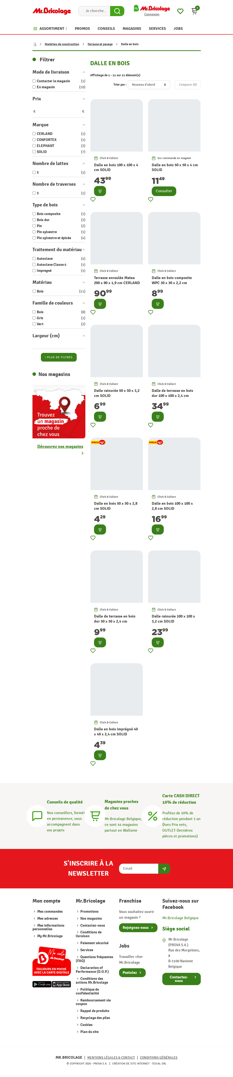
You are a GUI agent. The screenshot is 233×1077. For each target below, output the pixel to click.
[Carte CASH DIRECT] (153, 815)
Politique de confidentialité (87, 991)
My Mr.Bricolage (50, 936)
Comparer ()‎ (188, 85)
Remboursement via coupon (93, 1002)
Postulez (130, 972)
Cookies (86, 1025)
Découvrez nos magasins (60, 446)
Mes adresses (47, 918)
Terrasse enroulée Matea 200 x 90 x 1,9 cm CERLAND (117, 280)
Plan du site (89, 1032)
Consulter (164, 191)
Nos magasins (91, 918)
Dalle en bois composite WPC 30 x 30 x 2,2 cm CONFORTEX (172, 282)
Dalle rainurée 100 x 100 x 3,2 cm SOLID (173, 619)
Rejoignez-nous (136, 927)
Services (86, 950)
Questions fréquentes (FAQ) (94, 959)
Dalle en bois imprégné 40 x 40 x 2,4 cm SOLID (116, 732)
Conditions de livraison (88, 934)
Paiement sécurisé (94, 943)
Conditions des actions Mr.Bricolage (92, 980)
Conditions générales (158, 1058)
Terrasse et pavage (100, 44)
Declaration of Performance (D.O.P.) (92, 970)
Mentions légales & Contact (111, 1058)
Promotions (89, 911)
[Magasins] (95, 815)
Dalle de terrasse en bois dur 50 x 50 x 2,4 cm (114, 619)
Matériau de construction (62, 44)
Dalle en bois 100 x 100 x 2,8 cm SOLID (172, 506)
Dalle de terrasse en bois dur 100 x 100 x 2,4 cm (172, 393)
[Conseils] (37, 815)
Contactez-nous (92, 925)
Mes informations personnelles (48, 927)
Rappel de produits (94, 1011)
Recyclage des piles (95, 1018)
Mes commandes (50, 911)
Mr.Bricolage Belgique (180, 918)
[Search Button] (117, 11)
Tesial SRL (159, 1063)
